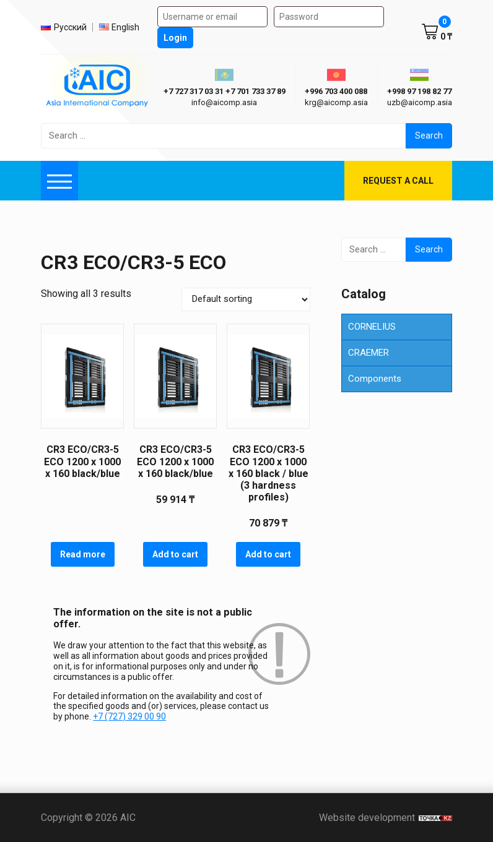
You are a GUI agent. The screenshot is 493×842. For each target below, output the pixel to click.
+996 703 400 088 (336, 91)
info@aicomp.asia (224, 102)
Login (175, 38)
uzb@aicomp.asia (419, 102)
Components (374, 378)
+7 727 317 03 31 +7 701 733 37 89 (225, 91)
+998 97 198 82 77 (419, 91)
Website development (385, 817)
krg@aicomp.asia (336, 102)
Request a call (398, 181)
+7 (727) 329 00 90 (129, 716)
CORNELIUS (372, 326)
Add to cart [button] (175, 554)
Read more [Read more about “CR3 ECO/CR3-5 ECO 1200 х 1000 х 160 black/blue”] (82, 554)
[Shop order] (245, 299)
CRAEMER (368, 352)
